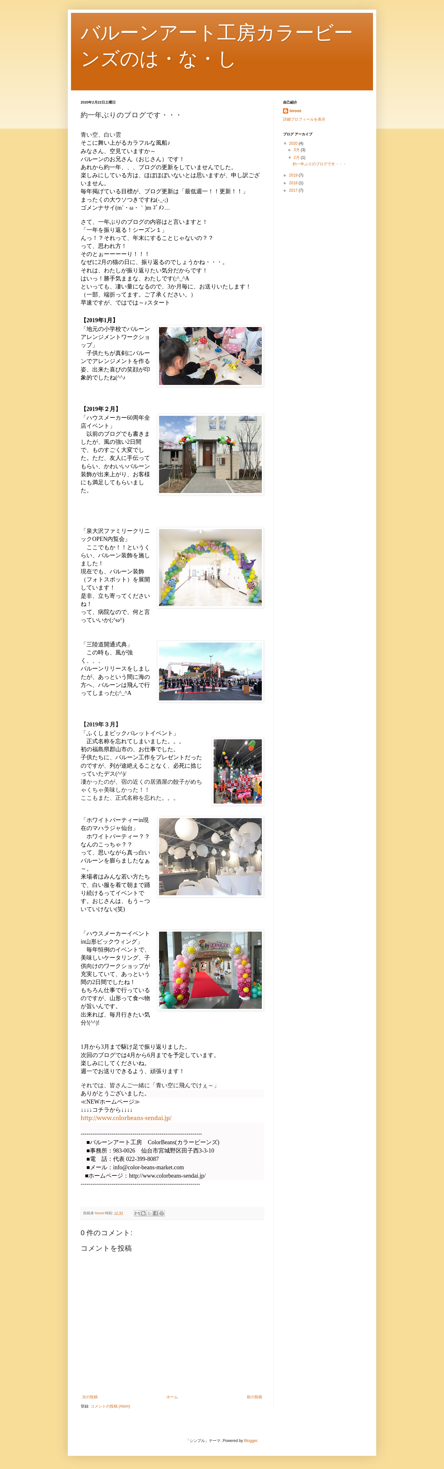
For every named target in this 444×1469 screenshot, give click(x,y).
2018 (294, 183)
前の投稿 (254, 1397)
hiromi (295, 111)
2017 (294, 190)
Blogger (250, 1440)
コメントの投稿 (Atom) (110, 1406)
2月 (297, 157)
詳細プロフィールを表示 (304, 119)
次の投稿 (90, 1397)
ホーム (172, 1397)
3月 (297, 150)
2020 (294, 143)
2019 (294, 175)
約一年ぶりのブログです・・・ (320, 164)
